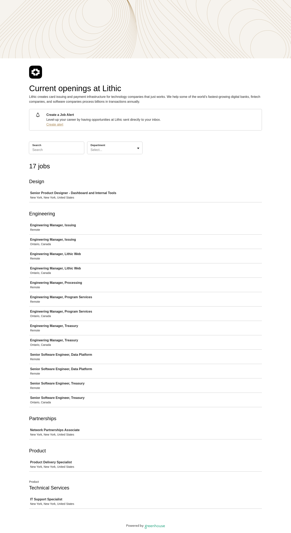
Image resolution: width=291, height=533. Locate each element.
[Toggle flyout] (138, 148)
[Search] (56, 150)
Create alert (54, 124)
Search (36, 145)
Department (98, 145)
